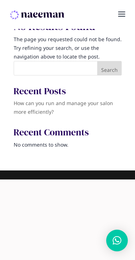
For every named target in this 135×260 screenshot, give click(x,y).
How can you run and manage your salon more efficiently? (63, 107)
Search (109, 70)
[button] (117, 240)
